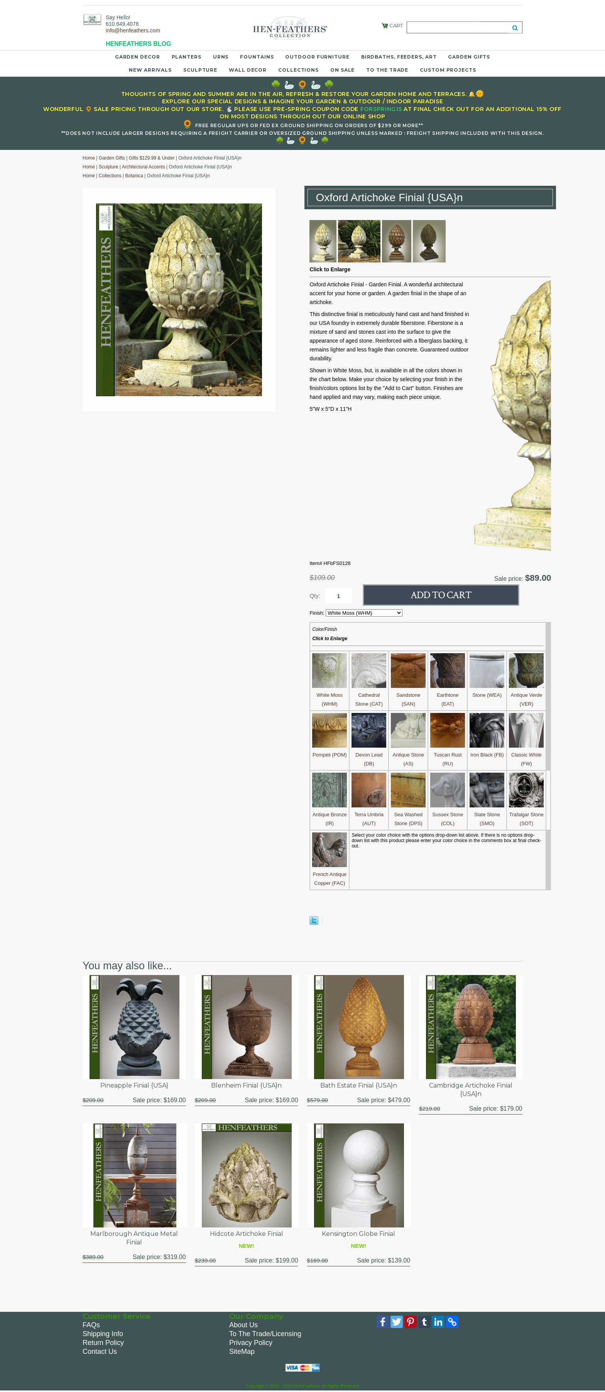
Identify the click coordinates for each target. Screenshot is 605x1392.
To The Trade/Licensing (265, 1334)
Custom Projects (448, 70)
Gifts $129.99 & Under (152, 158)
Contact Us (100, 1351)
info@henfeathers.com (133, 30)
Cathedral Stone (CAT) (369, 695)
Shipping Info (103, 1334)
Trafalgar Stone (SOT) (526, 814)
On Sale (342, 70)
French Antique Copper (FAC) (329, 874)
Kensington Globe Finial (358, 1233)
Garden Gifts (469, 57)
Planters (186, 57)
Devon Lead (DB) (369, 755)
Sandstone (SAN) (408, 695)
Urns (221, 57)
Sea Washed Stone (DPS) (408, 814)
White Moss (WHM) (329, 695)
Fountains (257, 57)
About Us (243, 1325)
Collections (298, 70)
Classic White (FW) (526, 755)
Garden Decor (137, 57)
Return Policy (103, 1343)
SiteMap (242, 1351)
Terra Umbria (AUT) (369, 814)
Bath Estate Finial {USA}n (358, 1085)
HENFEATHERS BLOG (138, 43)
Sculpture (200, 70)
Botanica (134, 175)
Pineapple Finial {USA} (134, 1085)
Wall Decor (248, 70)
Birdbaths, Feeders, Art (399, 57)
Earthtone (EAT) (447, 695)
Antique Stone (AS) (408, 755)
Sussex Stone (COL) (447, 814)
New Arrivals (150, 70)
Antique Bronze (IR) (329, 814)
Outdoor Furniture (317, 57)
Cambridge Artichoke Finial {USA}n (470, 1090)
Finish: (317, 613)
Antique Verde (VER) (526, 695)
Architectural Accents (143, 167)
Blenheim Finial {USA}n (246, 1085)
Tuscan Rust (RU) (447, 755)
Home (89, 158)
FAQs (91, 1325)
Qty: (314, 595)
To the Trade (387, 70)
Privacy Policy (250, 1343)
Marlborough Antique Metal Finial (134, 1238)
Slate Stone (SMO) (487, 814)
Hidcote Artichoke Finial (246, 1233)
